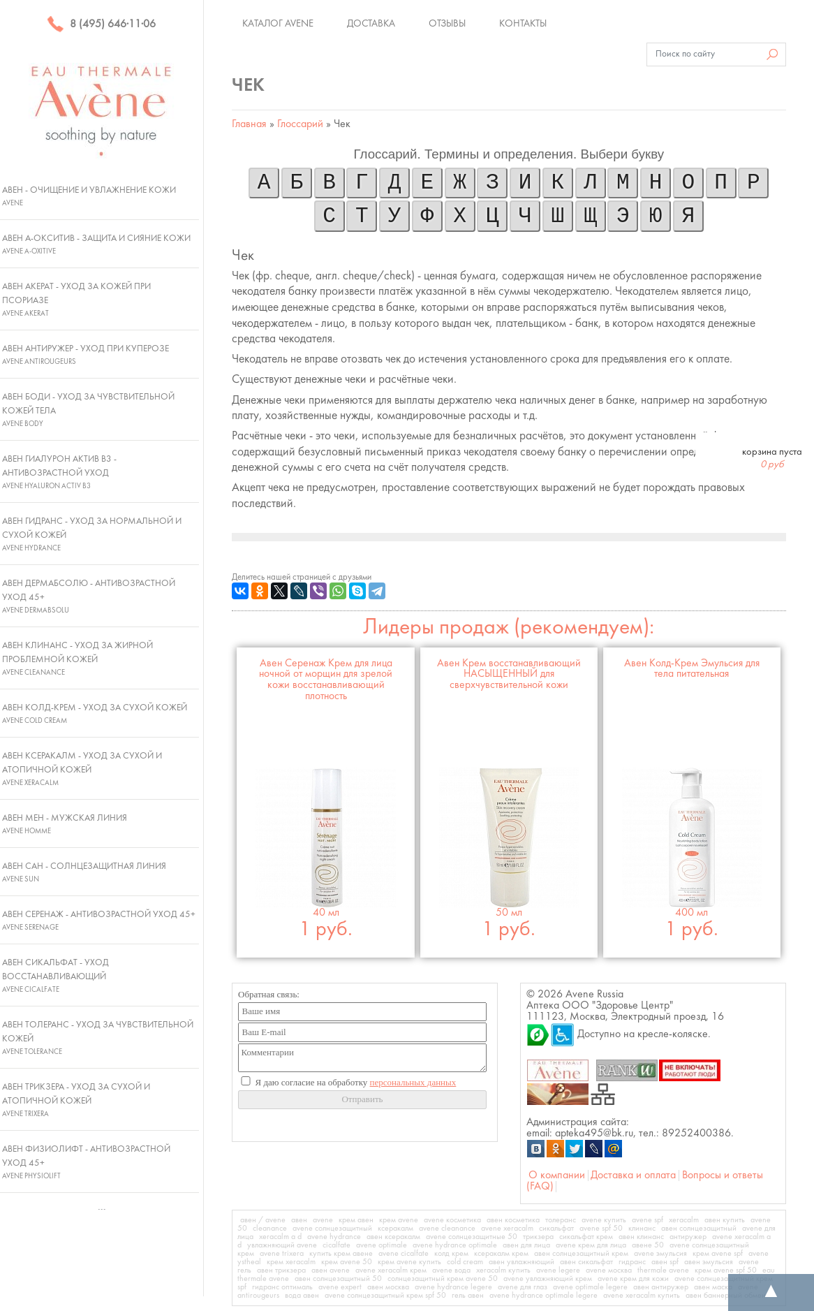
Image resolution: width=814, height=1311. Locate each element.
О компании (556, 1175)
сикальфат (556, 1228)
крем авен (356, 1220)
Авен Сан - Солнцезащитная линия (84, 872)
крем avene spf (718, 1254)
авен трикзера (281, 1270)
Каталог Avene (277, 24)
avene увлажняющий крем (547, 1279)
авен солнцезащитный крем (581, 1254)
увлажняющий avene (282, 1245)
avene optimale (381, 1245)
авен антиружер (660, 1287)
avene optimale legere (590, 1287)
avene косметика (452, 1220)
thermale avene (663, 1270)
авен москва (388, 1287)
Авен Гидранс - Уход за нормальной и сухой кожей (92, 534)
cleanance (270, 1228)
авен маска (713, 1287)
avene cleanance (447, 1228)
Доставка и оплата (633, 1175)
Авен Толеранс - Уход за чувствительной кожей (97, 1037)
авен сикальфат (586, 1262)
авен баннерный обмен (726, 1295)
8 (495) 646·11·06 (101, 24)
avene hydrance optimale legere (543, 1295)
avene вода (451, 1270)
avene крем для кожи (633, 1279)
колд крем (451, 1254)
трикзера (538, 1237)
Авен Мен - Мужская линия (64, 824)
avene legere (558, 1270)
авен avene (330, 1270)
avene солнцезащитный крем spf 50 (385, 1295)
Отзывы (447, 24)
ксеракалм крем (501, 1254)
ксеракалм (395, 1228)
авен (299, 1220)
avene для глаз (522, 1287)
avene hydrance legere (453, 1287)
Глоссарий (300, 124)
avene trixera (282, 1254)
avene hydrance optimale (455, 1245)
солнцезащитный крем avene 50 (442, 1279)
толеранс (560, 1220)
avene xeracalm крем (391, 1270)
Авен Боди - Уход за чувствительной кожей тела (88, 410)
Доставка (371, 24)
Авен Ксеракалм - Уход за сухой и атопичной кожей (82, 769)
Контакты (523, 24)
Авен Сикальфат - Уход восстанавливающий (55, 975)
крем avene (398, 1220)
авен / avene (263, 1220)
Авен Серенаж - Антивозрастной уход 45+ (98, 920)
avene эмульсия (660, 1254)
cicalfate (336, 1245)
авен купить (724, 1220)
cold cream (465, 1262)
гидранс (632, 1262)
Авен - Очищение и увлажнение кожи (89, 196)
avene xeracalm (507, 1228)
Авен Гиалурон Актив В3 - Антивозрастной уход (59, 472)
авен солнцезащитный (699, 1228)
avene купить (604, 1220)
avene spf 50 (601, 1228)
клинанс (642, 1228)
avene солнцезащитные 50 (471, 1237)
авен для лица (526, 1245)
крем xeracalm (291, 1262)
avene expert (340, 1287)
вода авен (302, 1295)
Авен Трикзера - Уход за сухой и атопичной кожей (76, 1100)
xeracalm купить (503, 1270)
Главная (249, 124)
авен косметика (513, 1220)
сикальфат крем (586, 1237)
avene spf (647, 1220)
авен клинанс (641, 1237)
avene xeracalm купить (641, 1295)
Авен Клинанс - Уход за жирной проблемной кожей (77, 658)
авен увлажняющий (521, 1262)
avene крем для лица (591, 1245)
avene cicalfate (403, 1254)
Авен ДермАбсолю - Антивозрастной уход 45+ (88, 596)
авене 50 (648, 1245)
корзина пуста (772, 458)
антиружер (687, 1237)
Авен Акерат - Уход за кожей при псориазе (76, 299)
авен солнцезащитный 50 (338, 1279)
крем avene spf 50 (726, 1270)
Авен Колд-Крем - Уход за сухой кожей (94, 713)
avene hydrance (334, 1237)
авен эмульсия (708, 1262)
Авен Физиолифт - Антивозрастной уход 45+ (86, 1162)
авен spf (665, 1262)
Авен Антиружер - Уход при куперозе (85, 354)
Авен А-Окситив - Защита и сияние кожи (96, 244)
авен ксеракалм (393, 1237)
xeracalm (684, 1220)
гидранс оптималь (282, 1287)
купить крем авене (341, 1254)
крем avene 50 (346, 1262)
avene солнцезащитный (332, 1228)
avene (323, 1220)
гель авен (468, 1295)
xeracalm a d (280, 1237)
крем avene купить (409, 1262)
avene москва (609, 1270)
